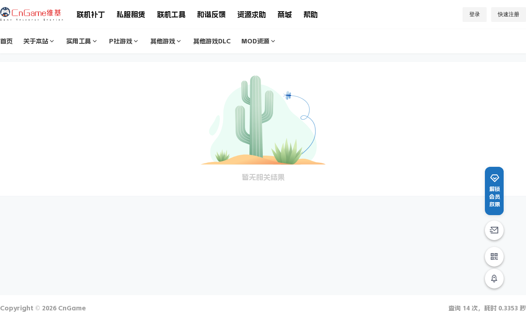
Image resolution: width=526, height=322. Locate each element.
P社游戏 (124, 41)
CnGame (71, 308)
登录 (474, 14)
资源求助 (251, 14)
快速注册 (508, 14)
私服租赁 (131, 14)
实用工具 (82, 41)
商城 (285, 14)
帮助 (310, 14)
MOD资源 (259, 41)
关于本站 (39, 41)
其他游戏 (166, 41)
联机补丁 (90, 14)
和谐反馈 (211, 14)
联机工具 (171, 14)
